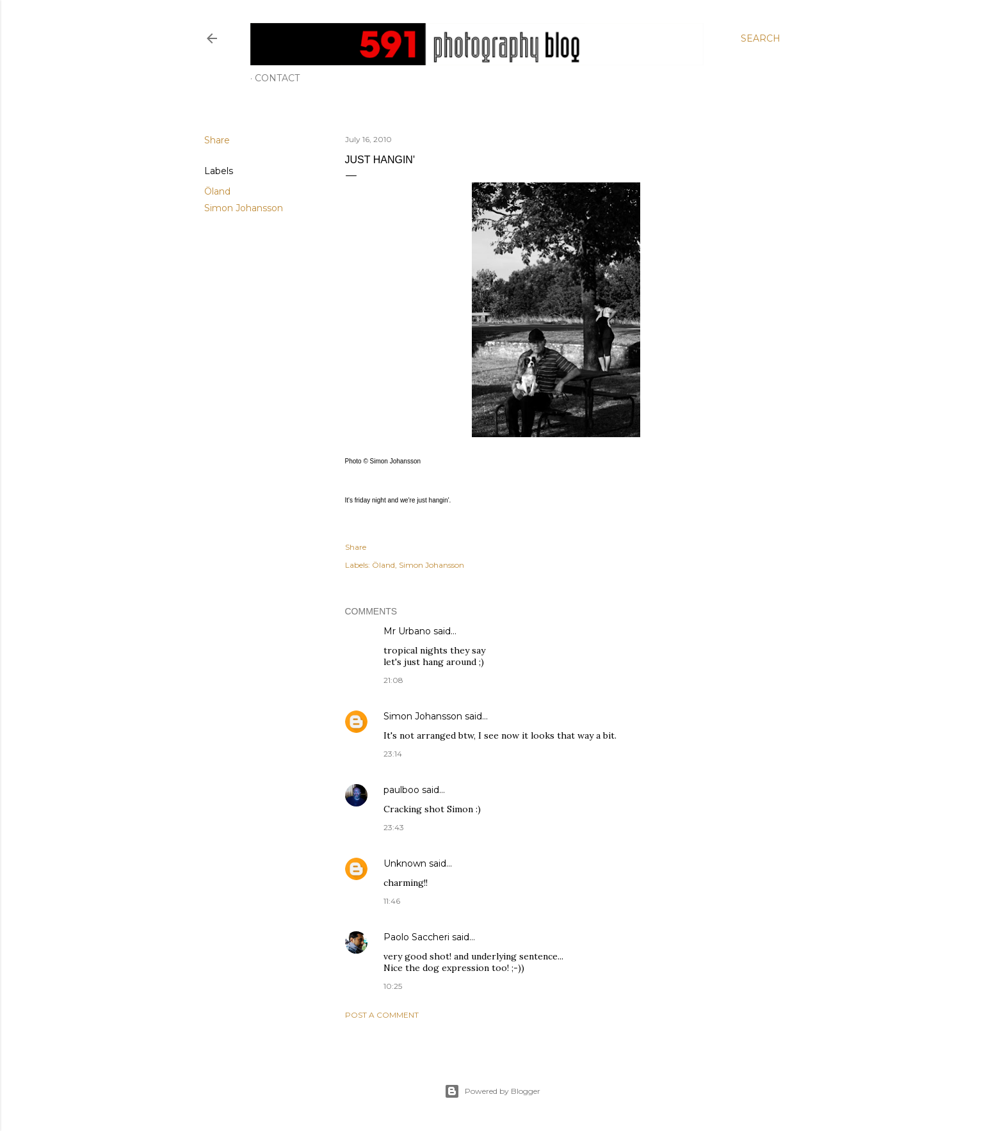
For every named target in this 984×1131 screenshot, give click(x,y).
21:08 (393, 680)
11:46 (391, 901)
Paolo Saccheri (416, 937)
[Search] (760, 38)
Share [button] (217, 140)
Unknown (404, 863)
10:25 (392, 986)
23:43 (393, 827)
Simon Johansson (243, 208)
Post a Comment (382, 1015)
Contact (277, 78)
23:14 (392, 753)
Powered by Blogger (492, 1091)
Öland (217, 191)
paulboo (401, 790)
